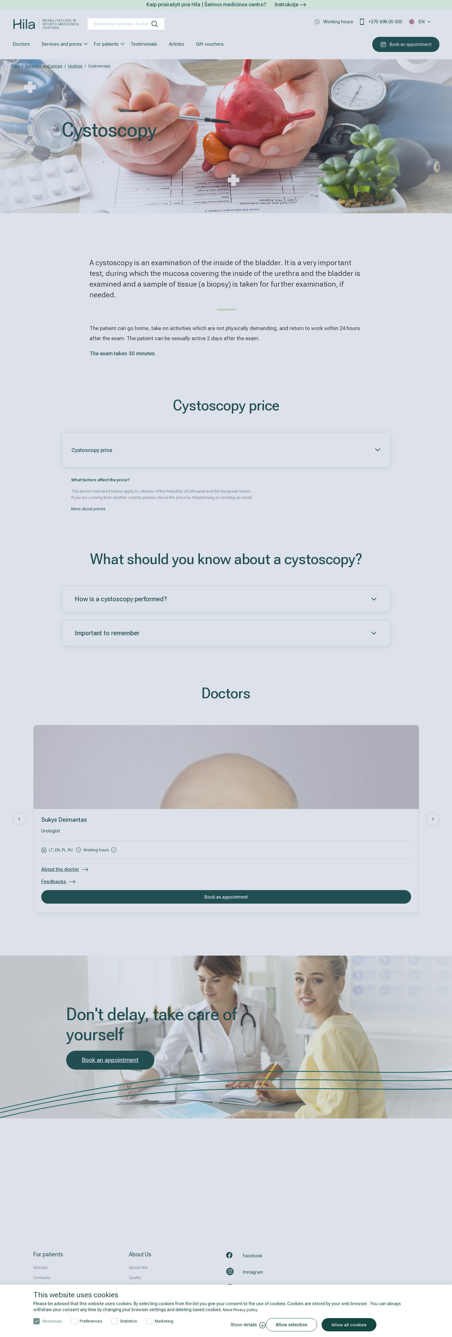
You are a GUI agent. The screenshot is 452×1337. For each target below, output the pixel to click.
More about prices (88, 508)
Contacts (41, 1277)
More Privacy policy (241, 1309)
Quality (135, 1277)
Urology (75, 66)
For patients (106, 44)
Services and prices (62, 44)
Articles (176, 44)
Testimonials (143, 44)
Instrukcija (290, 5)
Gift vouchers (210, 44)
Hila (16, 66)
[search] (155, 24)
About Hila (138, 1267)
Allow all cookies (353, 1324)
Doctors (21, 44)
